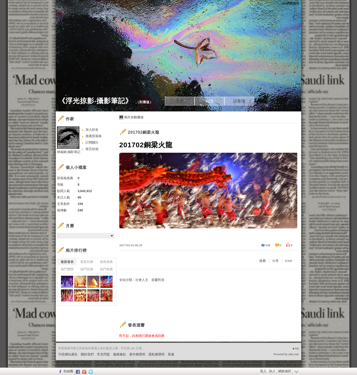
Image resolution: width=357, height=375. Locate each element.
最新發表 (67, 262)
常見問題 (103, 354)
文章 (180, 101)
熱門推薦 (106, 269)
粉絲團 (68, 371)
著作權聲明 (137, 354)
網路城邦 (284, 371)
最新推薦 (106, 262)
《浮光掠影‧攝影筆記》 (95, 101)
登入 (263, 371)
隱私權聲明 (157, 354)
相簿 (209, 101)
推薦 (262, 261)
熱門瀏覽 (67, 269)
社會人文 (141, 280)
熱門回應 (86, 269)
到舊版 (144, 102)
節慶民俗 (157, 280)
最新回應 (86, 262)
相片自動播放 (134, 117)
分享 (275, 261)
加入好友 (92, 129)
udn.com (293, 354)
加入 (272, 371)
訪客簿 (239, 101)
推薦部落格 (94, 136)
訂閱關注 (92, 142)
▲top (295, 348)
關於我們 (87, 354)
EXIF (288, 261)
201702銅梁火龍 (143, 132)
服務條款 (119, 354)
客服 (171, 354)
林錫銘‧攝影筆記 (68, 152)
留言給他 (92, 149)
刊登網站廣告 (68, 354)
